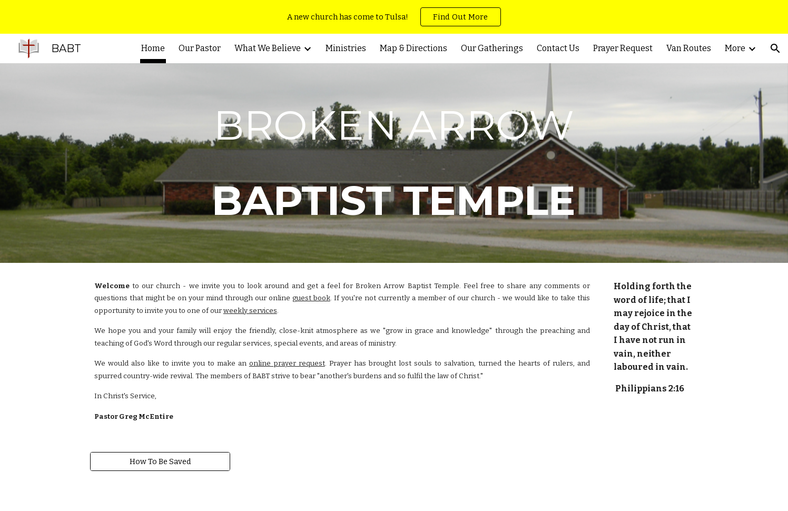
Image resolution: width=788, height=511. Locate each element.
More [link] (735, 48)
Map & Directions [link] (413, 48)
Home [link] (153, 48)
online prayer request (287, 363)
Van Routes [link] (688, 48)
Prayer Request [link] (623, 48)
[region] (394, 17)
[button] (775, 48)
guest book (311, 298)
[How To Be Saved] (160, 461)
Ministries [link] (346, 48)
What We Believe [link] (267, 48)
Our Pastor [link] (200, 48)
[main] (394, 163)
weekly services (250, 311)
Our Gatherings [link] (492, 48)
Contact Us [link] (558, 48)
